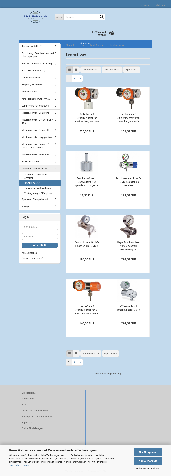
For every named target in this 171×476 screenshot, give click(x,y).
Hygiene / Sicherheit (32, 84)
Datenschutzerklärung (20, 465)
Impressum (27, 422)
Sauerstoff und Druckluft (34, 168)
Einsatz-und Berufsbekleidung (37, 63)
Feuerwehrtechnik (31, 77)
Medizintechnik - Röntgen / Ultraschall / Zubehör (35, 146)
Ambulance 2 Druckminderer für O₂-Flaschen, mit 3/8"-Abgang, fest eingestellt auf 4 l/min (129, 118)
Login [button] (145, 5)
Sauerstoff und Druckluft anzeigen (36, 176)
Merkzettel (160, 5)
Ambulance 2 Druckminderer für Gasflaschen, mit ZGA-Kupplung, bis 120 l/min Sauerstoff (87, 118)
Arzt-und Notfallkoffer (33, 46)
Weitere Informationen (148, 468)
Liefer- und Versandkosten (35, 410)
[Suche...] (59, 17)
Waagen (26, 206)
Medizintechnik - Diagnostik (36, 130)
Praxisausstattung (31, 161)
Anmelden (39, 245)
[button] (69, 69)
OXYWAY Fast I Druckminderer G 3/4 (128, 308)
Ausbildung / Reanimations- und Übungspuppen (38, 55)
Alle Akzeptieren (148, 452)
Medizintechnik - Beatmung (35, 112)
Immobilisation (29, 91)
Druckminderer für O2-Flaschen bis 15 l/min (87, 244)
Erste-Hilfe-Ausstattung (33, 70)
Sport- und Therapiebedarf (35, 199)
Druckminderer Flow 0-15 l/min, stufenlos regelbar (128, 182)
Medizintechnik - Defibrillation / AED (37, 121)
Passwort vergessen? (32, 258)
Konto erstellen (29, 253)
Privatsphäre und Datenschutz (37, 416)
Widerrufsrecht (29, 398)
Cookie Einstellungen (32, 428)
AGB (24, 404)
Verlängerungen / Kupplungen (39, 193)
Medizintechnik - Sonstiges (35, 154)
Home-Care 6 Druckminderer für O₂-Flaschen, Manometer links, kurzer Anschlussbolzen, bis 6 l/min (86, 310)
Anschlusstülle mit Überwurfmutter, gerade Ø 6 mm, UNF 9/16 (86, 182)
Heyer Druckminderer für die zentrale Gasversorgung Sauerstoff (128, 246)
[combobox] (90, 69)
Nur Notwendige (148, 460)
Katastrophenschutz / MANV (36, 98)
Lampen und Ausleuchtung (35, 105)
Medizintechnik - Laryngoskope (37, 137)
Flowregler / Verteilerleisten (38, 188)
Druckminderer (31, 183)
